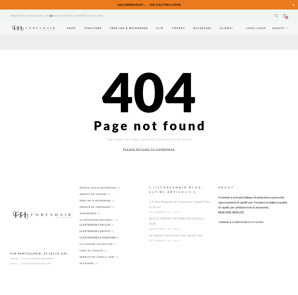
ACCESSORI (202, 28)
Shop (71, 28)
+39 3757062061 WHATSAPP (37, 258)
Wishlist (280, 28)
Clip (160, 28)
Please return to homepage (149, 149)
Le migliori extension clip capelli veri (176, 235)
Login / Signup (256, 28)
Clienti (226, 28)
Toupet (178, 28)
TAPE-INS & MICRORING (129, 28)
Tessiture (93, 28)
